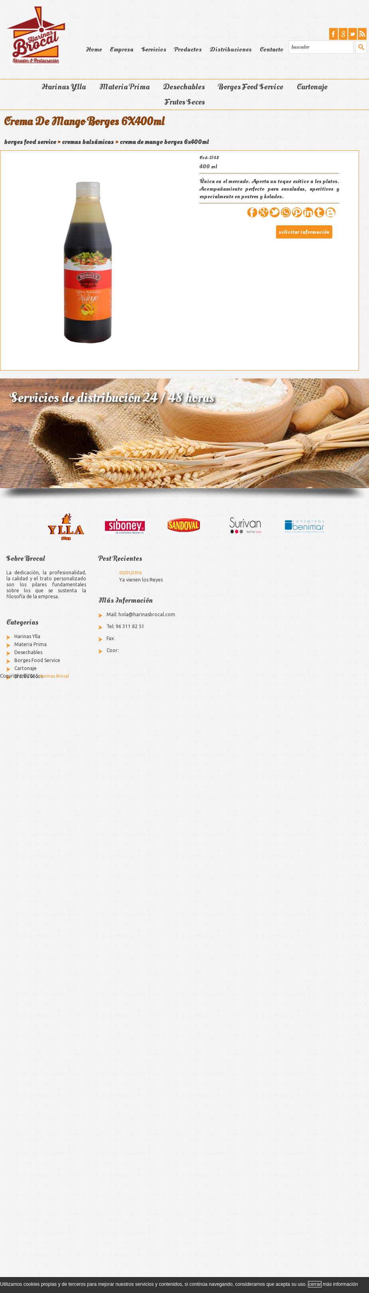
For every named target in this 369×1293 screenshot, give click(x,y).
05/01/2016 (130, 572)
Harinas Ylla (63, 87)
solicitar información (304, 232)
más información (340, 1284)
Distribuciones (231, 49)
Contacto (271, 49)
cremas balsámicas (88, 142)
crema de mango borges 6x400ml (164, 142)
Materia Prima (124, 87)
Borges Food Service (250, 87)
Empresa (121, 49)
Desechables (184, 87)
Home (94, 49)
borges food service (30, 142)
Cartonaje (312, 87)
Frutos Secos (185, 102)
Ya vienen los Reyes (141, 579)
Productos (188, 49)
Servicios (153, 49)
